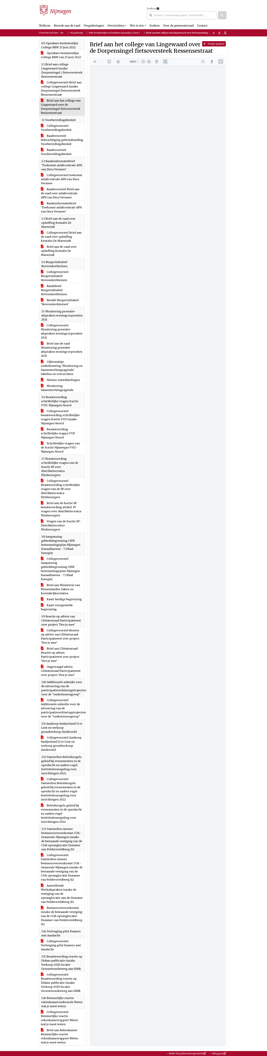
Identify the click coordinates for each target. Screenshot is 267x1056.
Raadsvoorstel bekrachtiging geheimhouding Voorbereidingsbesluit (62, 140)
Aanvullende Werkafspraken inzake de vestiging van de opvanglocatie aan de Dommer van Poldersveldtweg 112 (62, 894)
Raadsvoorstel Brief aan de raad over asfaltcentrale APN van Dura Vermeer (60, 193)
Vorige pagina (214, 43)
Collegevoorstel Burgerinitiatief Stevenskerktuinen (54, 276)
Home (63, 32)
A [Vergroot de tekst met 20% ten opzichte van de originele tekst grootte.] (219, 33)
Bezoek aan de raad (67, 25)
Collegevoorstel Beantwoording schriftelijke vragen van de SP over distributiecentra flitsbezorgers (60, 489)
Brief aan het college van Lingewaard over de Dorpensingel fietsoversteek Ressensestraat (61, 106)
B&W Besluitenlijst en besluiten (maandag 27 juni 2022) (116, 32)
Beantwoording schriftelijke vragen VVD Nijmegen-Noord (58, 433)
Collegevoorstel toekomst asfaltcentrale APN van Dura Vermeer (61, 179)
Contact (202, 25)
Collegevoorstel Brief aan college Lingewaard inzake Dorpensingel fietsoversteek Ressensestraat (61, 88)
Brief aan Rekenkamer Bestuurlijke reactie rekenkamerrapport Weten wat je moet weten (59, 1036)
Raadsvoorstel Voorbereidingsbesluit (56, 152)
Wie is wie (137, 25)
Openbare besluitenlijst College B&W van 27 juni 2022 (61, 55)
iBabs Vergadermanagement (187, 1053)
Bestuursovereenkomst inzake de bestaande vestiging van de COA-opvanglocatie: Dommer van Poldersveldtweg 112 (61, 916)
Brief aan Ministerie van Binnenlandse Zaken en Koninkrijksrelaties (60, 589)
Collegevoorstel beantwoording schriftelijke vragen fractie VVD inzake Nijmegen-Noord (60, 417)
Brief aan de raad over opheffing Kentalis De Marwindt (59, 251)
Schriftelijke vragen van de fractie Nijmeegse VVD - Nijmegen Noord (60, 447)
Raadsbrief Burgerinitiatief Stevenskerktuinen (54, 290)
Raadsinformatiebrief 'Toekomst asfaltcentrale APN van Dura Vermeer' (61, 207)
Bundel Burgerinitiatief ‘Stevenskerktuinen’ (60, 302)
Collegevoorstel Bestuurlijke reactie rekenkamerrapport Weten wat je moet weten (59, 1018)
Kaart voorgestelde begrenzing (57, 607)
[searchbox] (182, 15)
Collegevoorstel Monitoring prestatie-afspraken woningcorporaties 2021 (61, 331)
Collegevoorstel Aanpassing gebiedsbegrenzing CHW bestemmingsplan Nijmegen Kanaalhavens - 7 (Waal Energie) (60, 569)
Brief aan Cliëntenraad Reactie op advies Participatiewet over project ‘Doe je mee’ (60, 654)
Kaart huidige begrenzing (61, 599)
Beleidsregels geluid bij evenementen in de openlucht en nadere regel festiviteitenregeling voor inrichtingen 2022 (61, 813)
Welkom (44, 25)
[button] (222, 15)
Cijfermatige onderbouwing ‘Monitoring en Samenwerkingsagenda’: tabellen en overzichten (62, 368)
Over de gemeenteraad (178, 25)
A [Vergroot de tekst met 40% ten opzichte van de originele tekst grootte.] (225, 33)
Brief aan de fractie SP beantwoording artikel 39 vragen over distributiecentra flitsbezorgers (61, 509)
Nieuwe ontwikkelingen (60, 380)
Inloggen (218, 1053)
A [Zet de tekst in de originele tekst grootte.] (214, 33)
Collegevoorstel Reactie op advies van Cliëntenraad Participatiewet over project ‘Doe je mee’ (60, 636)
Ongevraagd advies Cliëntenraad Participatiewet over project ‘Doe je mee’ (61, 671)
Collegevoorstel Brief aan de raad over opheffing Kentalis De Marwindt (61, 236)
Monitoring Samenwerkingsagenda (57, 388)
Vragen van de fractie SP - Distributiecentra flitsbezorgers (61, 525)
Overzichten (115, 25)
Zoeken (151, 8)
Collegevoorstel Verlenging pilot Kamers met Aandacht (61, 945)
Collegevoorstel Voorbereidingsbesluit (56, 128)
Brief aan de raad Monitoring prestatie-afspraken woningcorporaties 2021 (61, 349)
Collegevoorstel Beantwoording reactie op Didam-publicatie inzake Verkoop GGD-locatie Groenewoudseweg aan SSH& (61, 983)
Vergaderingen (94, 25)
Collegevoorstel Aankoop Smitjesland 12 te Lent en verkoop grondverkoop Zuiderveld (61, 743)
